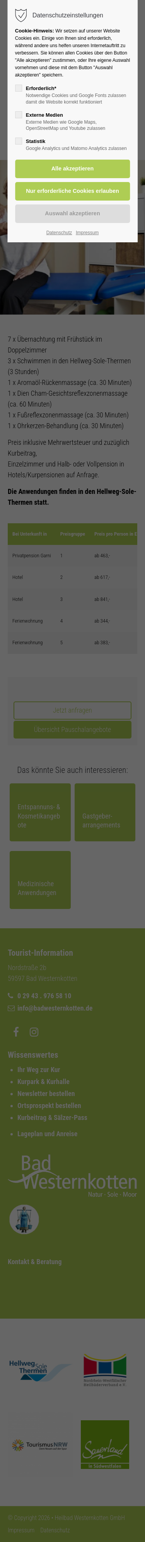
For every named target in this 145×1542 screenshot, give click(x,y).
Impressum (87, 232)
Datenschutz (59, 232)
